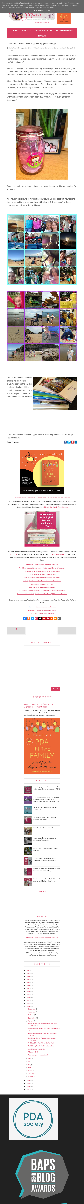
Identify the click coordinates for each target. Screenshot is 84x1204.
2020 (28, 995)
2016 (28, 1007)
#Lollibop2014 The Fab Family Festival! (41, 1050)
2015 (28, 1010)
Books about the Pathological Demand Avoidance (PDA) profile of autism (42, 601)
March (30, 1077)
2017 (28, 1004)
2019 (28, 998)
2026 (28, 977)
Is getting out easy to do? (36, 1056)
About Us (26, 31)
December (32, 1016)
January (31, 1083)
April (30, 1074)
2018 (28, 1001)
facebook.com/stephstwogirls (46, 614)
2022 (28, 989)
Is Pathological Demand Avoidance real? (42, 594)
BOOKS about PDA (43, 31)
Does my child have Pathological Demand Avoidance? (42, 578)
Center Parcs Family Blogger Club (64, 55)
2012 (28, 1090)
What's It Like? (33, 1059)
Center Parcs (49, 55)
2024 (28, 983)
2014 (28, 1013)
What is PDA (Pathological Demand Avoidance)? (42, 571)
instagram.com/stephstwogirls (46, 617)
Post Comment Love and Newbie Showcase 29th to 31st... (43, 1031)
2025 (28, 980)
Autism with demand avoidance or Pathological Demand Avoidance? (42, 597)
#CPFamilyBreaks (38, 55)
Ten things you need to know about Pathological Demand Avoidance (42, 575)
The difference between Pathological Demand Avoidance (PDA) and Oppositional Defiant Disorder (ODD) (46, 806)
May (29, 1071)
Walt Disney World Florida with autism (41, 1053)
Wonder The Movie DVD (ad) (43, 834)
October (31, 1022)
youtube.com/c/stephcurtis (45, 620)
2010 (28, 1096)
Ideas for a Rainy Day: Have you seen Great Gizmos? (42, 1041)
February (31, 1080)
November (32, 1019)
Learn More (39, 11)
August (31, 1028)
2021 (28, 992)
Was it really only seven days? (38, 1062)
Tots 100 (10, 57)
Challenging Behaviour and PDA (42, 591)
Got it (48, 11)
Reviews (42, 36)
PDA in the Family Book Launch (56, 514)
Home (15, 31)
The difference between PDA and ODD (42, 581)
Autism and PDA (63, 31)
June (30, 1068)
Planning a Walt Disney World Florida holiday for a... (44, 1036)
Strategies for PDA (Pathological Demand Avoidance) (42, 584)
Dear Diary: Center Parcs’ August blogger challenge (42, 1046)
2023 (28, 986)
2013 (28, 1087)
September (32, 1025)
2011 (28, 1093)
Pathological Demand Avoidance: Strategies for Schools (42, 588)
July (29, 1065)
